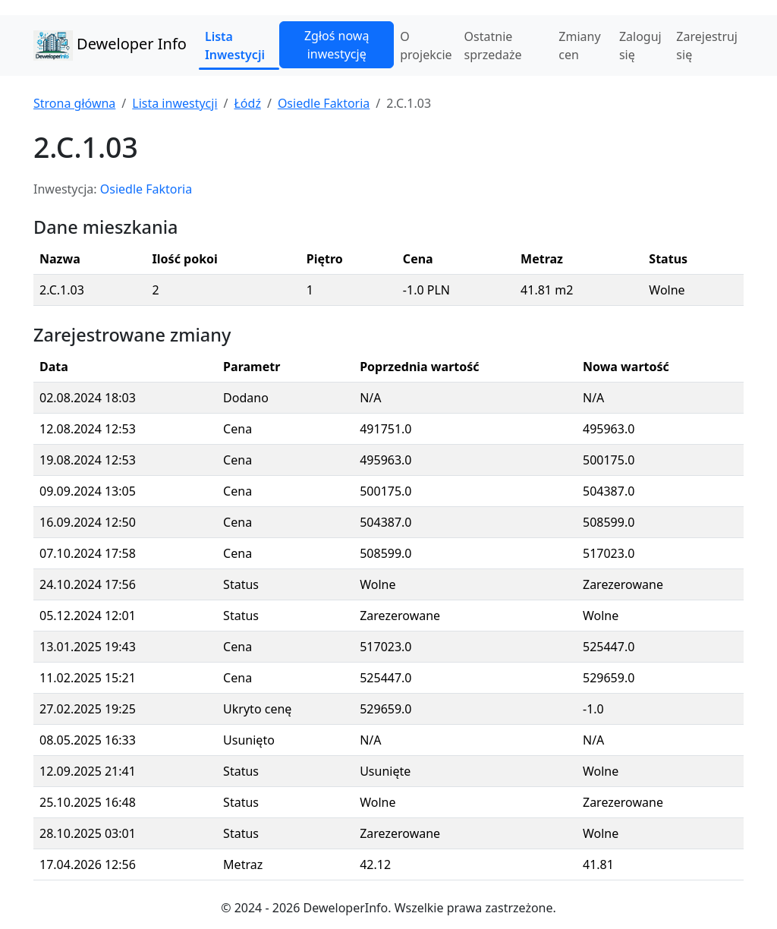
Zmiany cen (579, 45)
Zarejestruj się (707, 45)
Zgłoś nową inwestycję (336, 44)
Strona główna (74, 103)
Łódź (247, 103)
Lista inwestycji (174, 103)
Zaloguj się (640, 45)
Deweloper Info (110, 45)
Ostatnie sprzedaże (493, 45)
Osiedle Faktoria (324, 103)
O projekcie (425, 45)
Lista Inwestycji (235, 45)
